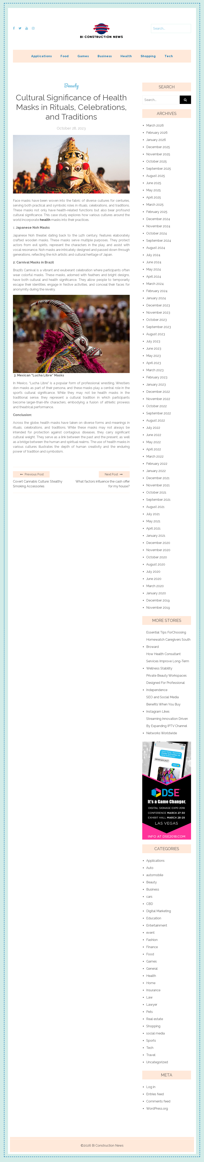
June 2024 (153, 262)
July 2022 (153, 428)
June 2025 (153, 183)
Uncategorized (157, 1062)
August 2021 (155, 507)
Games (83, 56)
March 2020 (155, 586)
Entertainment (156, 925)
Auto (149, 868)
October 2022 (156, 406)
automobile (154, 875)
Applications (41, 56)
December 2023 (158, 305)
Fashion (152, 940)
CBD (149, 904)
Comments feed (158, 1101)
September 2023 (158, 327)
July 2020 (153, 572)
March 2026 (155, 125)
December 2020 (158, 543)
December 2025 (158, 147)
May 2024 (153, 269)
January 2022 (156, 471)
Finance (152, 947)
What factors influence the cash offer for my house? (103, 484)
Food (65, 56)
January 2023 (156, 384)
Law (149, 997)
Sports (151, 1040)
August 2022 (155, 420)
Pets (149, 1012)
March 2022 (155, 456)
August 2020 (155, 564)
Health (126, 56)
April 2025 (153, 197)
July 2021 (153, 514)
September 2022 (158, 413)
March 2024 (155, 284)
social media (155, 1033)
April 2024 (153, 276)
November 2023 (158, 312)
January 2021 (155, 536)
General (152, 968)
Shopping (148, 56)
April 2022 (153, 449)
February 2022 (156, 464)
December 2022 (158, 392)
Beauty (71, 85)
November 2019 (158, 607)
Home (150, 983)
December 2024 (158, 219)
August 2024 (155, 248)
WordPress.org (157, 1108)
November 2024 (158, 226)
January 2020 (156, 593)
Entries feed (155, 1094)
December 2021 (158, 478)
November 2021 (158, 485)
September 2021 (158, 500)
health (45, 220)
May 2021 (153, 521)
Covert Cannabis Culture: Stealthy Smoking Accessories (37, 484)
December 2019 (158, 600)
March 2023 (155, 370)
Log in (150, 1087)
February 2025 (156, 212)
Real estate (154, 1019)
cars (149, 897)
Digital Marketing (158, 911)
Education (153, 918)
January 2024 (156, 298)
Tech (169, 56)
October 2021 (156, 492)
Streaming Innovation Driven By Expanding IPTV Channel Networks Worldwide (167, 726)
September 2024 (158, 240)
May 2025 (153, 190)
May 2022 (153, 442)
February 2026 (157, 133)
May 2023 (153, 356)
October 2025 (156, 161)
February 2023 (156, 377)
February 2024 (157, 291)
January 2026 (156, 140)
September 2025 (158, 169)
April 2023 (153, 363)
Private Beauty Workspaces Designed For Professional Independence (166, 683)
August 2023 (155, 334)
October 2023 (156, 320)
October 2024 (156, 233)
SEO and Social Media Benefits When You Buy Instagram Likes (163, 704)
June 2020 (153, 579)
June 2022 (153, 435)
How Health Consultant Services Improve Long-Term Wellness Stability (167, 661)
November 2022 (158, 399)
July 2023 (153, 341)
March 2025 (155, 204)
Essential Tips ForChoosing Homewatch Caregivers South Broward (168, 639)
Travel (150, 1055)
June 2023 (153, 348)
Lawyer (151, 1004)
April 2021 (153, 528)
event (150, 933)
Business (105, 56)
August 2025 (155, 176)
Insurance (153, 990)
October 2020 (156, 557)
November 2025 (158, 154)
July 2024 (153, 255)
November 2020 (158, 550)
